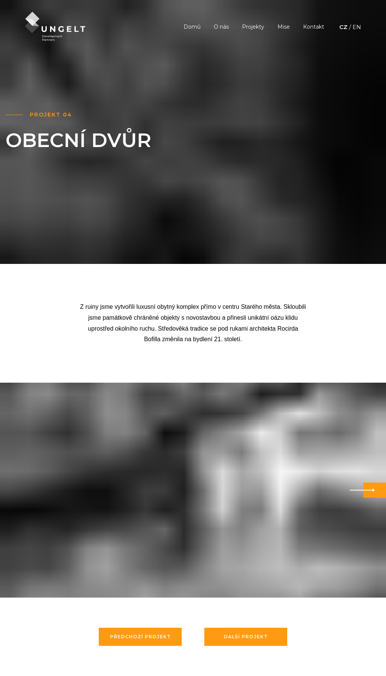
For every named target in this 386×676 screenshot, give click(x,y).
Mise (283, 26)
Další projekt (246, 636)
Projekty (253, 26)
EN (356, 27)
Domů (192, 26)
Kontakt (313, 26)
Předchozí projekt (140, 636)
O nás (221, 26)
